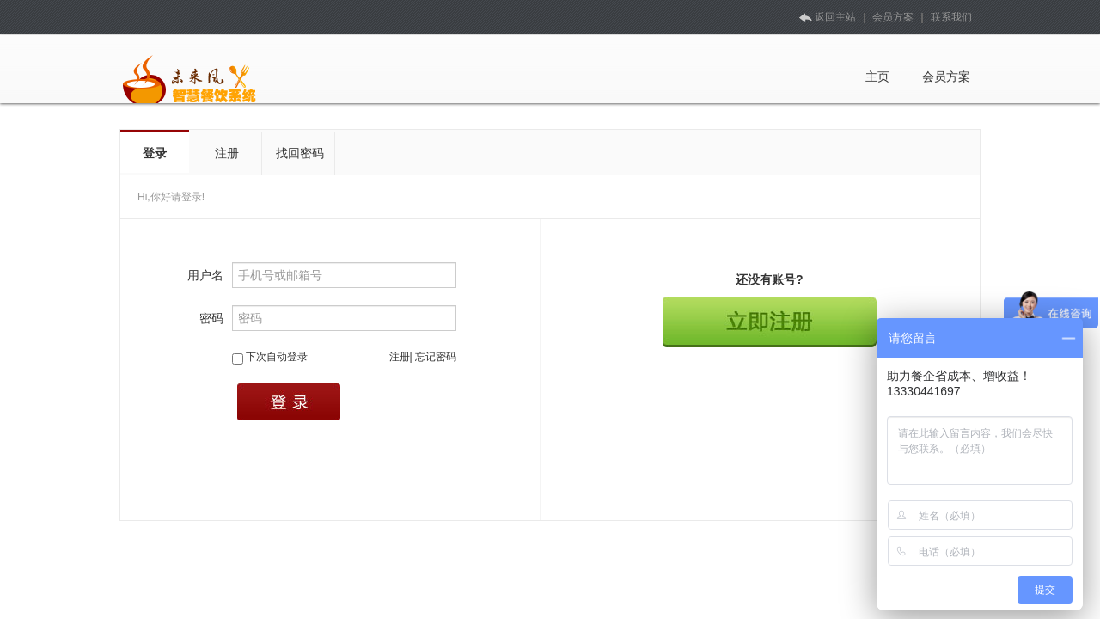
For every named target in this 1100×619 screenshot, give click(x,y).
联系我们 (951, 17)
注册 (227, 153)
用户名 (205, 275)
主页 (877, 76)
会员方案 (893, 17)
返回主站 (826, 17)
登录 (155, 153)
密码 (211, 318)
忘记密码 (435, 357)
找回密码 (300, 153)
